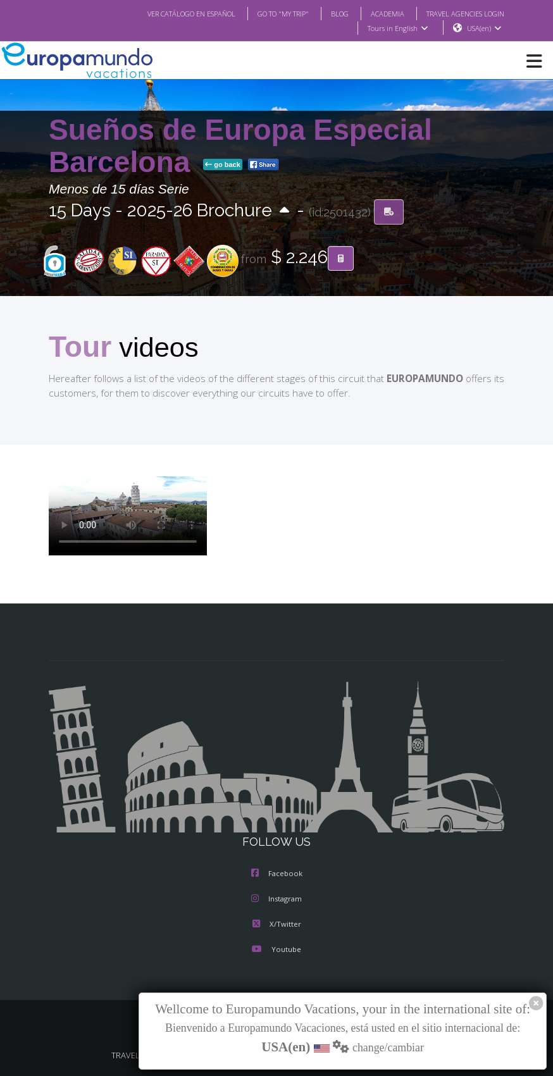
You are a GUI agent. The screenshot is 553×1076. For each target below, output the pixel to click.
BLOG (327, 13)
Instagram (276, 900)
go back (222, 165)
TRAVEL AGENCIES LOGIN (460, 13)
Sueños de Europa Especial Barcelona (240, 146)
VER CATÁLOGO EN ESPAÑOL (166, 13)
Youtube (276, 951)
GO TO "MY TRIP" (266, 13)
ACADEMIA (376, 13)
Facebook (276, 875)
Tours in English (397, 28)
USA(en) (484, 28)
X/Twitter (276, 925)
